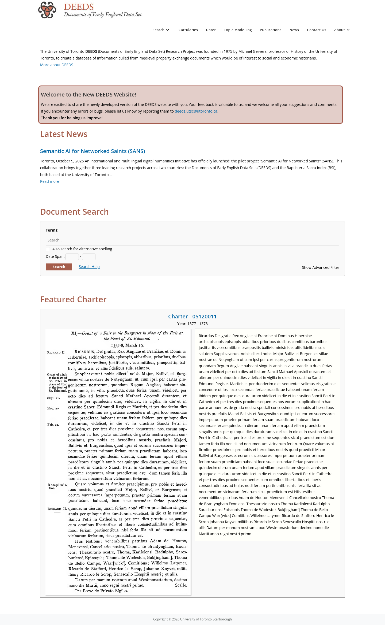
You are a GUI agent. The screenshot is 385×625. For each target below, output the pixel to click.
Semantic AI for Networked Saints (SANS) (92, 151)
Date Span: (55, 256)
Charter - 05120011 (192, 316)
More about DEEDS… (58, 64)
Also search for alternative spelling (82, 248)
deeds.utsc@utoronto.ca (196, 111)
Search (59, 267)
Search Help (89, 266)
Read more (49, 181)
